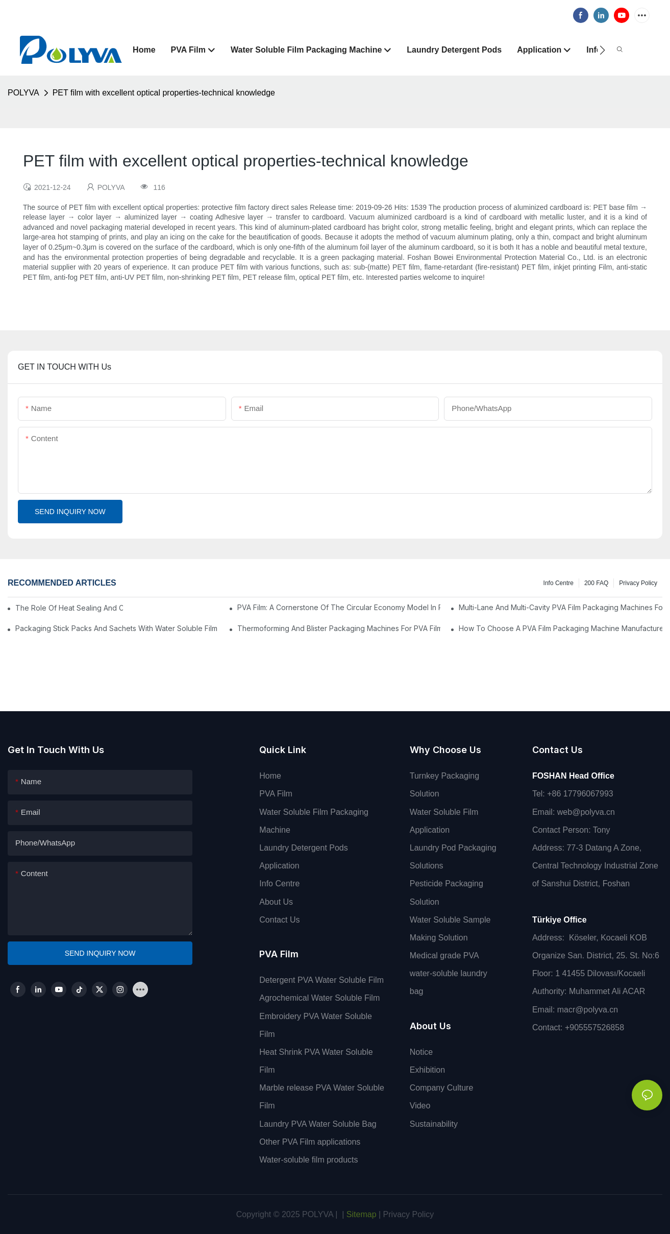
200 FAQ (596, 583)
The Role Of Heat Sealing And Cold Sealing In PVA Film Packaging (69, 607)
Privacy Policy (638, 583)
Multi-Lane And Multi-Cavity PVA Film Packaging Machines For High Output (560, 607)
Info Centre (558, 583)
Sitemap (360, 1214)
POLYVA (23, 92)
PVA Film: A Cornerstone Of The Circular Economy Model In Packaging (339, 607)
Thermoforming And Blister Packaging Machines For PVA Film (339, 628)
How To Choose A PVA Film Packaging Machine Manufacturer (560, 628)
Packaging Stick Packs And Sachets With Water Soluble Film (116, 628)
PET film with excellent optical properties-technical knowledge (164, 92)
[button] (602, 50)
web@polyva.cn (586, 812)
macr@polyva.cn (589, 1009)
